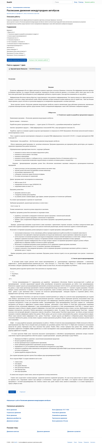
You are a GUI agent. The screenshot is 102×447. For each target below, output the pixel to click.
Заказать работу (90, 2)
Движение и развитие (73, 431)
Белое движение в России (60, 421)
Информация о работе (29, 400)
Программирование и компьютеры (21, 7)
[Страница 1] (12, 392)
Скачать (37, 69)
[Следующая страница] (22, 392)
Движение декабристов (14, 418)
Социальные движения (14, 412)
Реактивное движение (59, 412)
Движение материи (12, 421)
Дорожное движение (43, 431)
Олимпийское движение (59, 415)
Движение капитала (13, 431)
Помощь (80, 2)
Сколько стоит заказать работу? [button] (38, 60)
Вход (75, 2)
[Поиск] (62, 2)
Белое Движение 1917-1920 (60, 409)
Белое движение (12, 409)
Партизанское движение (59, 418)
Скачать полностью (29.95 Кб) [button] (17, 60)
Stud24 (15, 442)
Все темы (9, 7)
